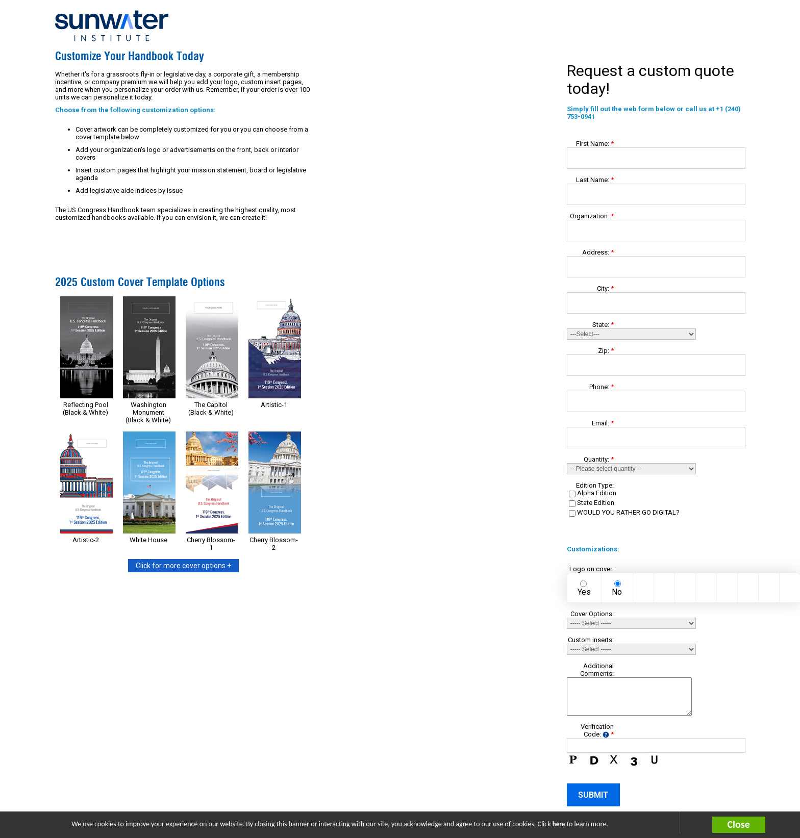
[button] (756, 824)
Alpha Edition (596, 493)
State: (603, 324)
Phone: (601, 387)
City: (605, 288)
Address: (598, 252)
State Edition (595, 502)
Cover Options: (592, 614)
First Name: (595, 143)
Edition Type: (595, 485)
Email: (603, 423)
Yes (584, 592)
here (559, 824)
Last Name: (595, 180)
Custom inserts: (591, 640)
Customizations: (590, 549)
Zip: (606, 350)
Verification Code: (597, 730)
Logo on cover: (591, 569)
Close (739, 824)
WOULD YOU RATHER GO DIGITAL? (628, 512)
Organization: (592, 216)
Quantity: (599, 459)
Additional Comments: (597, 669)
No (617, 592)
